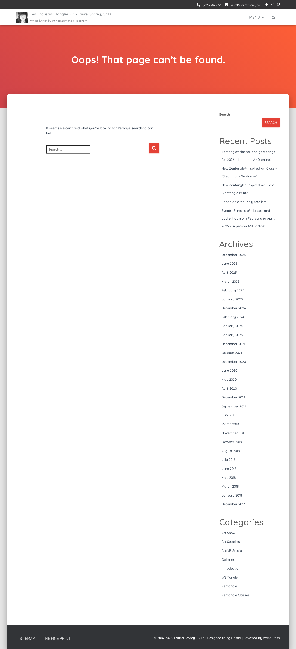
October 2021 (232, 353)
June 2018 (229, 469)
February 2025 (233, 290)
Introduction (231, 568)
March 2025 (231, 281)
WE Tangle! (230, 577)
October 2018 (232, 442)
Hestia (236, 638)
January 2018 (232, 495)
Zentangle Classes (236, 595)
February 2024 (233, 317)
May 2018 (229, 478)
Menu (256, 17)
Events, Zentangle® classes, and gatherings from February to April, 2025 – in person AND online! (248, 218)
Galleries (228, 560)
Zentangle (229, 586)
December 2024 (234, 308)
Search (224, 114)
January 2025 (232, 299)
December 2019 (233, 397)
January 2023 (232, 335)
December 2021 (233, 344)
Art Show (228, 533)
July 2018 (228, 460)
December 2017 (233, 504)
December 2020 (234, 362)
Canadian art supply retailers (244, 202)
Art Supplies (231, 542)
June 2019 (229, 415)
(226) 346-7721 (212, 5)
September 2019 (234, 406)
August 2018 (231, 451)
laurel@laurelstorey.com (246, 5)
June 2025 (229, 263)
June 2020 (229, 370)
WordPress (271, 638)
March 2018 (230, 486)
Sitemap (28, 638)
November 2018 (234, 433)
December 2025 (234, 255)
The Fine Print (57, 638)
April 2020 (229, 388)
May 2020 (229, 379)
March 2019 (230, 424)
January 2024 (232, 326)
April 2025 (229, 272)
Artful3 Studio (232, 551)
